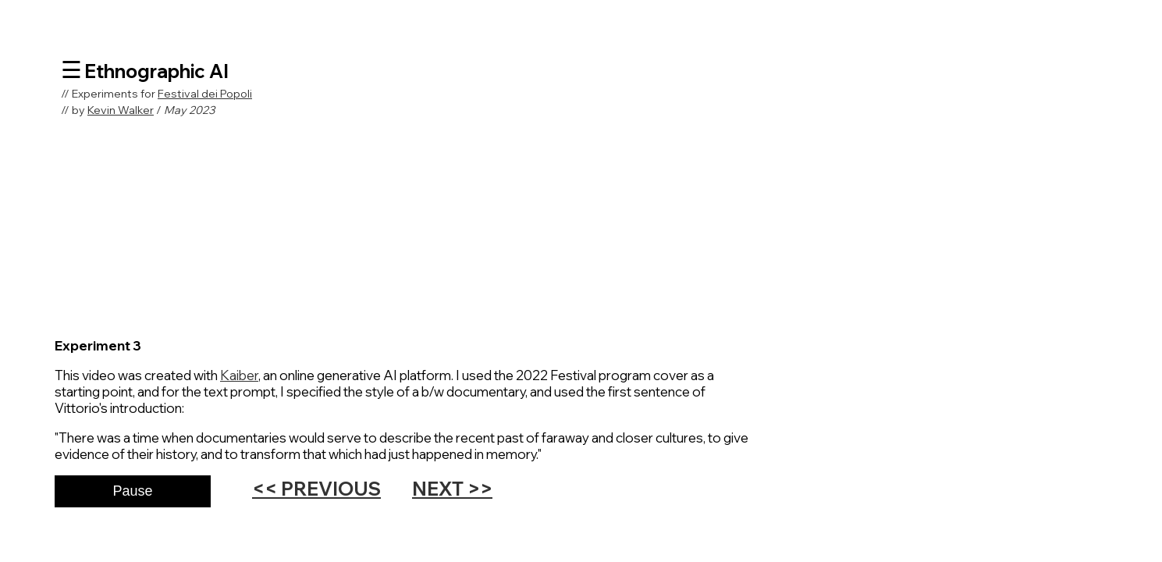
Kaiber (239, 375)
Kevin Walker (120, 110)
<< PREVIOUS (316, 488)
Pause (132, 491)
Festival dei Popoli (205, 94)
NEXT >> (452, 488)
